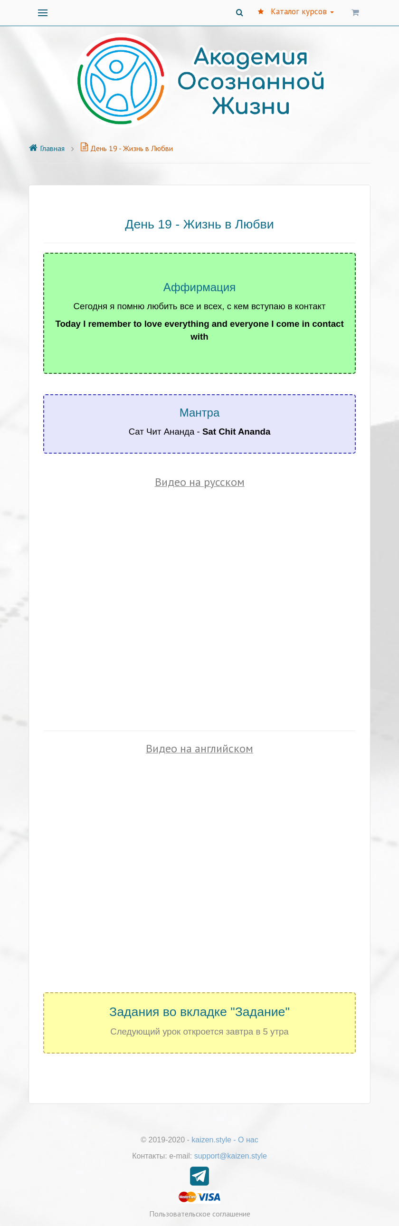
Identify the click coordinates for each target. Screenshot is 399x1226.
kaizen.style (211, 1140)
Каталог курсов (296, 11)
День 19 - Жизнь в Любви (126, 148)
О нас (248, 1140)
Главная (46, 148)
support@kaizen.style (230, 1156)
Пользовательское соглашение (199, 1213)
